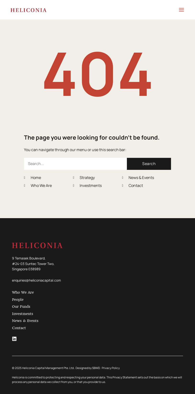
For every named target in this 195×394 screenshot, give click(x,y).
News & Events (25, 321)
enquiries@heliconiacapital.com (36, 280)
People (18, 299)
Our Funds (21, 306)
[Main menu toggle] (178, 9)
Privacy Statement (124, 377)
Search (149, 163)
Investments (22, 314)
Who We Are (23, 292)
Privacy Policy (111, 368)
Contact (19, 328)
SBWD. (96, 368)
